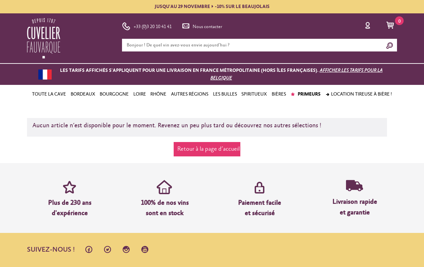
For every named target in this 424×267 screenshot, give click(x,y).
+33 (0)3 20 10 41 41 (147, 25)
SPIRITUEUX (254, 94)
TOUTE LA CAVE (49, 94)
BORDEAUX (83, 94)
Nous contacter (201, 25)
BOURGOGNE (114, 94)
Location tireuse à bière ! (358, 94)
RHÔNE (158, 94)
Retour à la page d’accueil (208, 149)
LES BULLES (225, 94)
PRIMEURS (305, 94)
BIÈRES (279, 94)
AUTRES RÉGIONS (189, 94)
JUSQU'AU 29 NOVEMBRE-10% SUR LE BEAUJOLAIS (212, 6)
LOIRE (139, 94)
